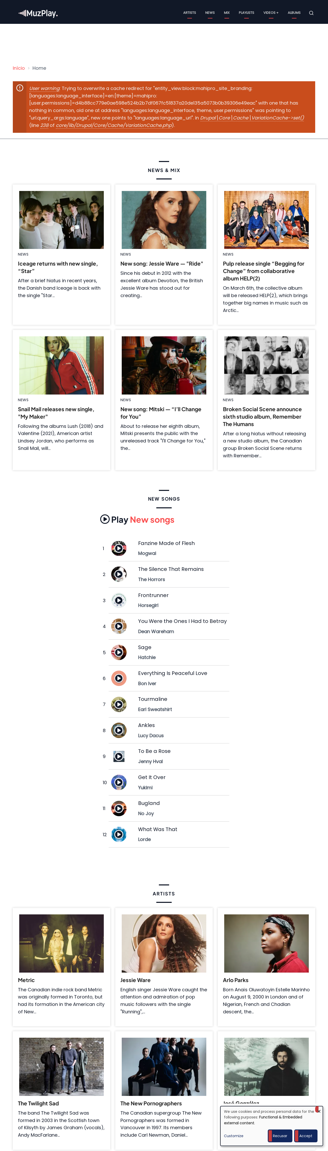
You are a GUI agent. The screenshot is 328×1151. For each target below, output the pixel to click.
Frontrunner (153, 595)
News (210, 12)
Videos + (271, 12)
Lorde (144, 839)
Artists (189, 12)
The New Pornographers (151, 1103)
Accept (305, 1135)
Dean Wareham (156, 631)
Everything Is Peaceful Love (172, 673)
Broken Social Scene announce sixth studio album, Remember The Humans (262, 416)
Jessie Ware (135, 980)
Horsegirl (148, 605)
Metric (26, 980)
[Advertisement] (166, 42)
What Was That (157, 829)
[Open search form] (311, 13)
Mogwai (147, 553)
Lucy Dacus (151, 735)
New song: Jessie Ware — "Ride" (161, 263)
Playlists (246, 12)
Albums (294, 12)
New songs (137, 519)
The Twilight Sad (38, 1103)
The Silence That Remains (171, 569)
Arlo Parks (236, 980)
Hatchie (147, 657)
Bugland (149, 803)
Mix (227, 12)
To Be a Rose (154, 751)
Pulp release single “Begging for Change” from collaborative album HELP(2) (263, 271)
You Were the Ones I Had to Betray (182, 621)
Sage (144, 647)
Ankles (146, 725)
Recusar (280, 1135)
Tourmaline (152, 699)
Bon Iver (147, 683)
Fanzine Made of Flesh (166, 543)
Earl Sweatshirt (155, 709)
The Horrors (151, 579)
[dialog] (271, 1126)
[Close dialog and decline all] (319, 1109)
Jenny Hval (150, 761)
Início (19, 68)
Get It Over (152, 777)
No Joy (146, 813)
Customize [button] (233, 1135)
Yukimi (145, 787)
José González (241, 1103)
